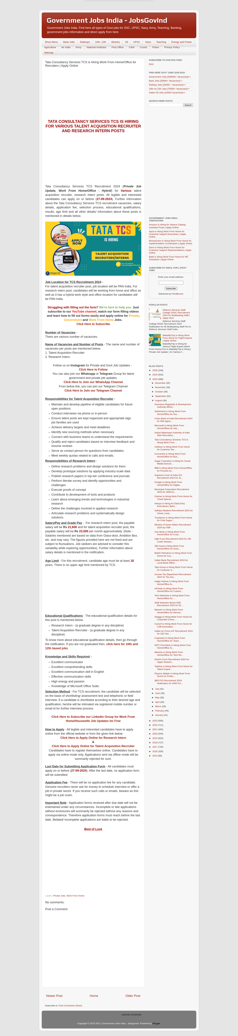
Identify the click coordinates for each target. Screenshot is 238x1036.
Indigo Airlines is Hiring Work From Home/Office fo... (172, 582)
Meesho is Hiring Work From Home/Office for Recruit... (169, 611)
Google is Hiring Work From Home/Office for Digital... (168, 483)
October (159, 391)
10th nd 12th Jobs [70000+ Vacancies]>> (169, 89)
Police (155, 47)
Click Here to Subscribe (93, 324)
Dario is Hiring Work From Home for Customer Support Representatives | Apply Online (170, 250)
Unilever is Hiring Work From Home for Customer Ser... (172, 448)
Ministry (115, 42)
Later (103, 16)
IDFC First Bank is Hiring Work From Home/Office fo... (173, 646)
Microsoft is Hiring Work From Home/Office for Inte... (169, 426)
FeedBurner (177, 294)
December (160, 383)
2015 (155, 755)
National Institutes (96, 47)
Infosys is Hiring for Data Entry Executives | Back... (170, 504)
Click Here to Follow (93, 369)
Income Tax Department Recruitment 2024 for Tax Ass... (173, 575)
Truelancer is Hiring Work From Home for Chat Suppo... (173, 519)
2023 (155, 720)
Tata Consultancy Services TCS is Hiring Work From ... (171, 441)
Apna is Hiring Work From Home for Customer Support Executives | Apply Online (167, 234)
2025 (155, 374)
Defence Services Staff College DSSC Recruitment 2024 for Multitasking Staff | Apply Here (176, 314)
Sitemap (48, 52)
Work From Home (75, 895)
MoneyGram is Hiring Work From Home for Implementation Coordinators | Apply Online (170, 242)
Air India (65, 47)
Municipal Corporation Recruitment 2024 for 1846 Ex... (172, 490)
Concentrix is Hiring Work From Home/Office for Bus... (170, 455)
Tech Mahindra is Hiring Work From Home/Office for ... (172, 596)
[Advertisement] (93, 94)
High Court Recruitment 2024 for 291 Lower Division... (173, 540)
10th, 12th (100, 42)
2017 (155, 747)
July (157, 689)
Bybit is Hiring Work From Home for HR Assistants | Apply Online (168, 258)
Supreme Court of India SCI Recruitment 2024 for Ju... (169, 476)
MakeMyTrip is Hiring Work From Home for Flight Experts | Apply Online (177, 338)
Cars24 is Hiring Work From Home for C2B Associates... (173, 625)
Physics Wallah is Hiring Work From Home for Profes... (172, 674)
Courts (143, 47)
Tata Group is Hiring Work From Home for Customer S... (174, 568)
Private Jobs (59, 895)
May (157, 697)
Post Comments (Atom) (70, 1005)
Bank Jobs (69, 42)
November (160, 387)
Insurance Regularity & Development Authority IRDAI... (173, 405)
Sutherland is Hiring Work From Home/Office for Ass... (170, 412)
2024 (155, 379)
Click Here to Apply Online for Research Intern (93, 737)
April (157, 702)
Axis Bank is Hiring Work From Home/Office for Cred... (170, 533)
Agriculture (50, 47)
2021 (155, 729)
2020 (155, 733)
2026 (155, 370)
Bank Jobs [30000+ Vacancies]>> (165, 81)
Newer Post (54, 995)
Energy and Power (181, 42)
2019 (155, 738)
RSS (151, 64)
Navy (148, 42)
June (158, 693)
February (160, 710)
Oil (126, 42)
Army (78, 47)
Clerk (132, 47)
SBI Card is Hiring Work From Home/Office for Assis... (169, 547)
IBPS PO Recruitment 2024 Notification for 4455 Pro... (169, 681)
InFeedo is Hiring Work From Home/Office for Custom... (169, 589)
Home (94, 995)
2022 (155, 725)
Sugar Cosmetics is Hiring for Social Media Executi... (172, 462)
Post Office (118, 47)
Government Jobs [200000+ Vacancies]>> (170, 77)
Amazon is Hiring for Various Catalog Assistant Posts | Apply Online (167, 226)
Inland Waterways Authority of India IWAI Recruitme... (172, 434)
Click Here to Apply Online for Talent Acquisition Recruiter (93, 746)
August (159, 400)
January (159, 715)
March (158, 706)
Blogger (156, 1023)
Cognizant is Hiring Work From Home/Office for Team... (170, 639)
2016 (155, 751)
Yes (136, 16)
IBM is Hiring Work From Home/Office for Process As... (173, 469)
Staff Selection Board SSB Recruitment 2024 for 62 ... (169, 604)
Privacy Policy (172, 47)
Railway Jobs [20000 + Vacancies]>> (167, 85)
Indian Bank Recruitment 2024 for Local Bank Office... (171, 561)
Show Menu (51, 42)
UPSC (136, 42)
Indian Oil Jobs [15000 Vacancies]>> (167, 92)
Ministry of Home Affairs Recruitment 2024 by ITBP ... (173, 526)
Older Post (132, 995)
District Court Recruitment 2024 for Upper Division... (172, 660)
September (161, 396)
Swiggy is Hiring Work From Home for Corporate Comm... (173, 618)
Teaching (161, 42)
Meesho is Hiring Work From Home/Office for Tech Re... (169, 653)
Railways (85, 42)
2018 (155, 742)
